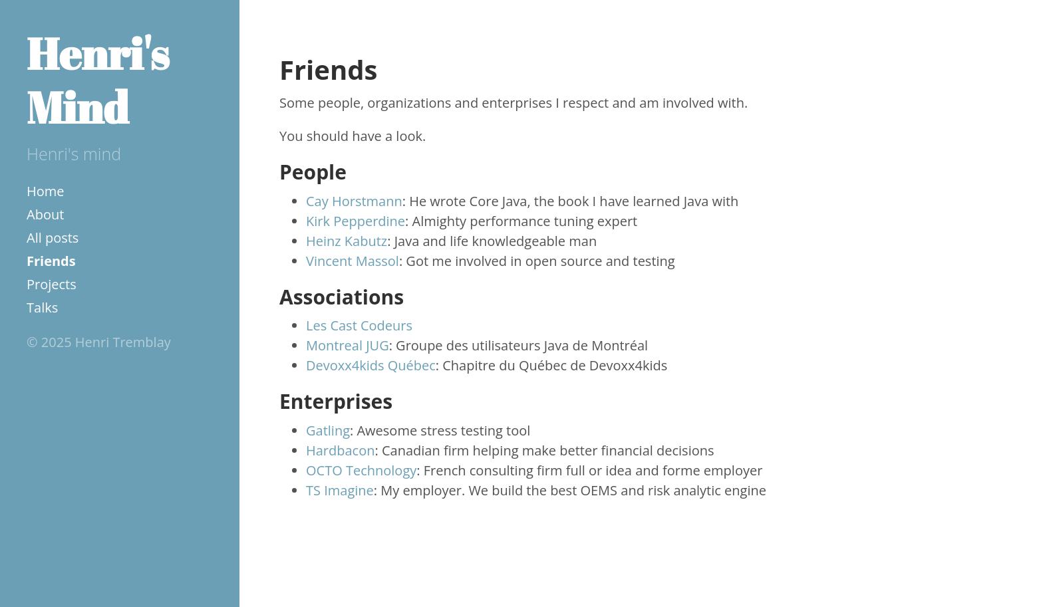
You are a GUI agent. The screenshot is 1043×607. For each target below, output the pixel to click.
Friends (51, 261)
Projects (51, 284)
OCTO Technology (361, 470)
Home (46, 191)
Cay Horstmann (354, 201)
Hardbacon (340, 450)
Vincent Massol (352, 261)
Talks (42, 307)
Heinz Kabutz (346, 241)
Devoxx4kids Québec (371, 365)
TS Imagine (340, 490)
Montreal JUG (347, 345)
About (45, 214)
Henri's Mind (98, 80)
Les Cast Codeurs (359, 325)
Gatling (328, 430)
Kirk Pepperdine (355, 221)
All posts (52, 238)
